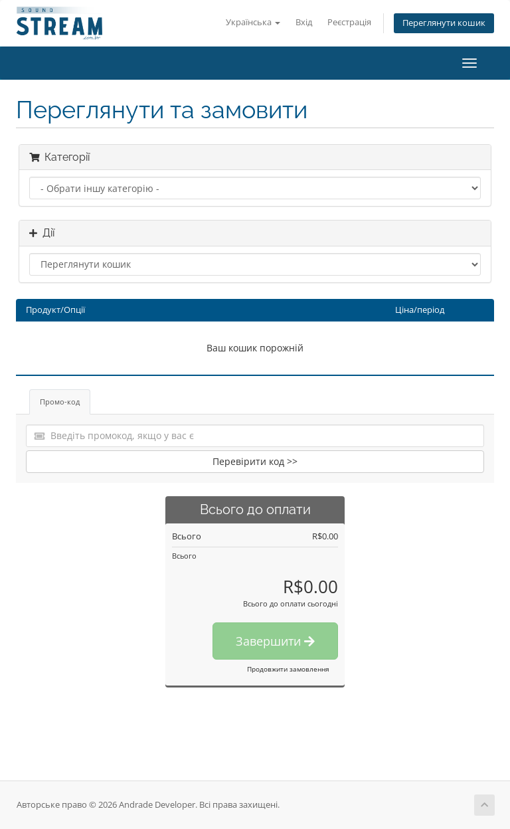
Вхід (304, 22)
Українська (253, 22)
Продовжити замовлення (288, 669)
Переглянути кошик (443, 23)
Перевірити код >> (255, 461)
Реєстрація (349, 22)
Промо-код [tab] (60, 402)
